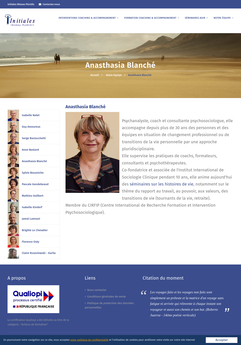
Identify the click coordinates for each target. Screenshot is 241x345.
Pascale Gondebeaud (35, 184)
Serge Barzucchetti (34, 138)
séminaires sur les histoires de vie (161, 184)
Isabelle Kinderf (32, 207)
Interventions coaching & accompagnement (87, 17)
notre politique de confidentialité (89, 339)
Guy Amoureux (31, 126)
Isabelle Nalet (31, 115)
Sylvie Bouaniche (33, 172)
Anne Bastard (30, 149)
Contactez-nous (51, 4)
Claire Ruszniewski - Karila (39, 253)
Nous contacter (97, 290)
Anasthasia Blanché (139, 75)
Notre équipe (222, 17)
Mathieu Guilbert (32, 195)
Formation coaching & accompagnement (150, 17)
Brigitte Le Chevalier (35, 230)
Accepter (221, 340)
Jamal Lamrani (31, 218)
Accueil (94, 75)
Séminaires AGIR (195, 17)
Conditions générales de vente (106, 296)
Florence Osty (30, 241)
